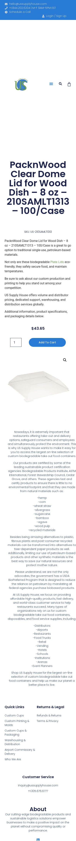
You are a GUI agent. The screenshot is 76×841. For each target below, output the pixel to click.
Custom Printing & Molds (17, 723)
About (38, 809)
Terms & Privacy (47, 721)
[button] (51, 84)
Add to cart (47, 342)
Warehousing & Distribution (15, 742)
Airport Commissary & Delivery (20, 752)
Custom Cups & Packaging (16, 733)
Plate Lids (57, 262)
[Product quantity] (15, 342)
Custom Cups (14, 715)
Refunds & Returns (49, 715)
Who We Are (13, 759)
